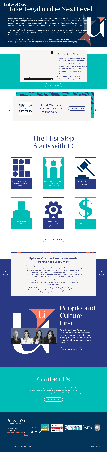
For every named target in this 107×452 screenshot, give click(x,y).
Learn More (77, 108)
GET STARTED (53, 400)
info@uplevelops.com (15, 432)
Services (34, 423)
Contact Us (35, 427)
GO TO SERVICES (53, 240)
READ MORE (53, 85)
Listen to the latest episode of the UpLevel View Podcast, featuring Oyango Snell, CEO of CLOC (72, 60)
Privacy (98, 446)
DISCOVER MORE (70, 349)
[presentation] (9, 110)
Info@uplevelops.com (81, 388)
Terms (92, 446)
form (75, 390)
